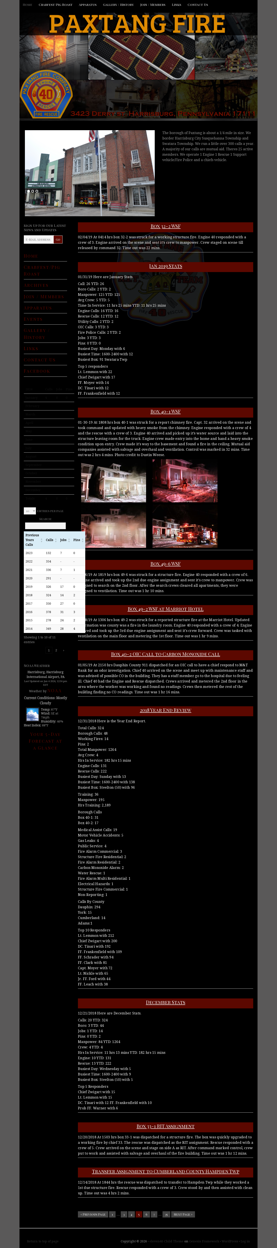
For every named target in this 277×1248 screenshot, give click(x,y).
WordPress (230, 1241)
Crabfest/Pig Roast (55, 4)
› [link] (63, 650)
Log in (245, 1241)
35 (166, 1214)
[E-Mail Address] (39, 239)
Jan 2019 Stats (165, 266)
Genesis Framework (204, 1241)
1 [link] (49, 650)
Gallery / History (118, 4)
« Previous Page (93, 1214)
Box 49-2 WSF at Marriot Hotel (166, 609)
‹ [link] (41, 650)
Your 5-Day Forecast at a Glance (45, 741)
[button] (41, 540)
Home (27, 4)
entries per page (50, 511)
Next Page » (183, 1214)
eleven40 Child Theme (167, 1241)
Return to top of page (43, 1241)
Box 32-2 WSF (166, 226)
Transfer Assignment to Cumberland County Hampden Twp (165, 1171)
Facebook (37, 371)
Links (176, 4)
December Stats (165, 1002)
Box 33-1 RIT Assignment (166, 1126)
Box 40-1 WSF (165, 411)
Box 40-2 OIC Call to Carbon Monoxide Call (165, 654)
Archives (36, 285)
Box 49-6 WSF (165, 563)
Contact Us (198, 4)
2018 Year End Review (165, 710)
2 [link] (56, 650)
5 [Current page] (139, 1214)
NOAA (54, 690)
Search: (45, 519)
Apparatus (88, 4)
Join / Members (152, 4)
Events (33, 319)
